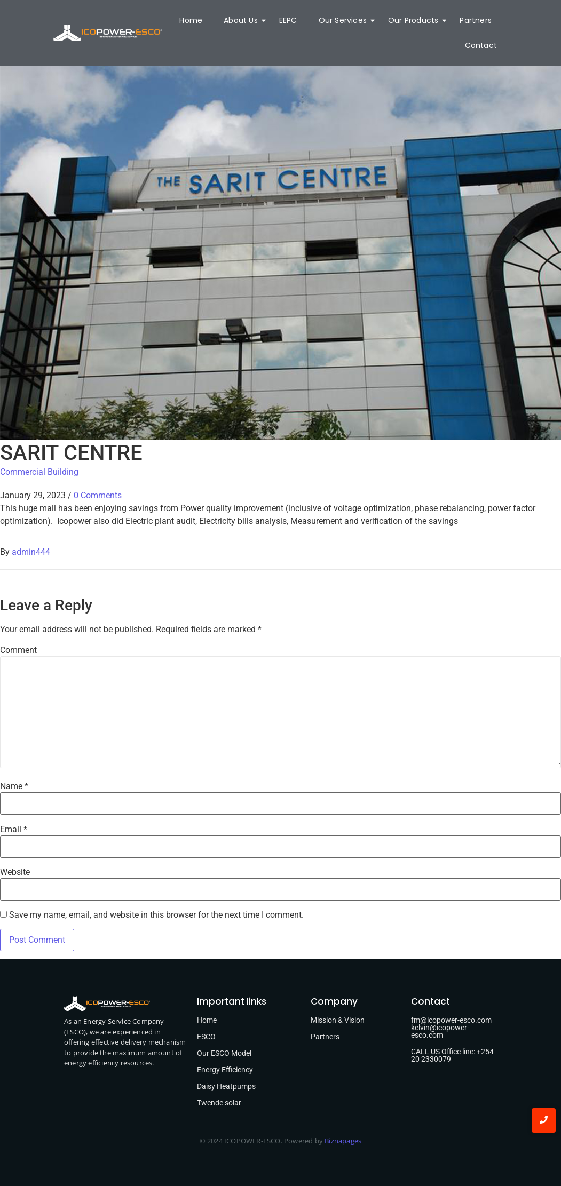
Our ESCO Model (224, 1053)
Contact (481, 45)
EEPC (288, 20)
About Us (243, 20)
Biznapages (342, 1140)
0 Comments (98, 495)
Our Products (416, 20)
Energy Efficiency (225, 1069)
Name (14, 786)
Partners (476, 20)
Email (13, 829)
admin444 (31, 552)
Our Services (345, 20)
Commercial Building (39, 472)
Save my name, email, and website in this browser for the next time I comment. (156, 915)
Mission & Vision (338, 1020)
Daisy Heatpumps (226, 1086)
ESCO (206, 1036)
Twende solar (219, 1103)
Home (190, 20)
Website (15, 872)
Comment (18, 650)
